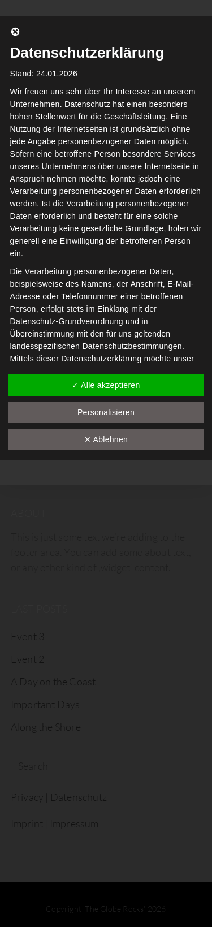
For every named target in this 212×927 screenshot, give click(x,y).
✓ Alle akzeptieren (106, 385)
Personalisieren (106, 412)
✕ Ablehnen (106, 439)
